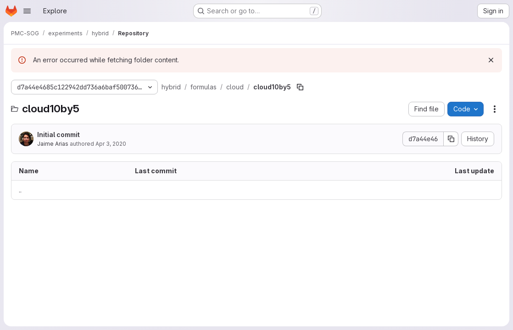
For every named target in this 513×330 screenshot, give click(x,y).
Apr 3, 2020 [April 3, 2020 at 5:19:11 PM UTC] (110, 143)
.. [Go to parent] (20, 190)
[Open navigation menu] (27, 11)
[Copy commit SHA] (451, 139)
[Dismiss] (490, 60)
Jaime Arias (52, 143)
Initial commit (58, 134)
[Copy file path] (300, 87)
